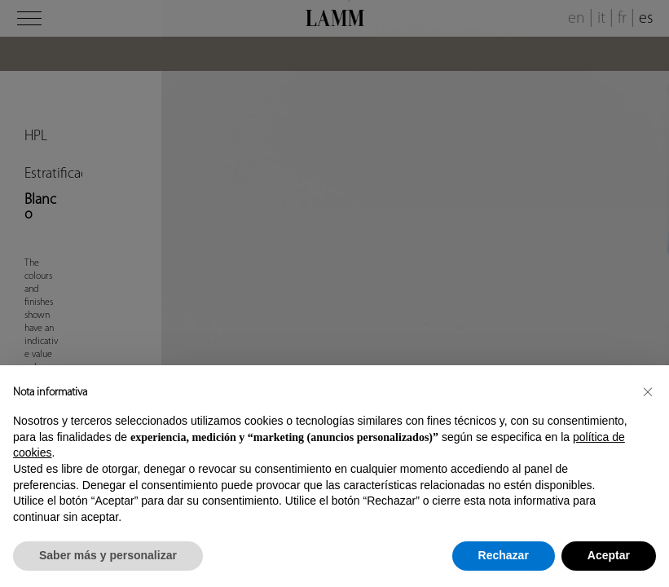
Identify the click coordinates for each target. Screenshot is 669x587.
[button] (648, 391)
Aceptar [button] (609, 555)
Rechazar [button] (503, 555)
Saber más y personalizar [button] (108, 555)
